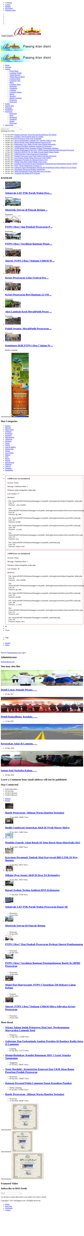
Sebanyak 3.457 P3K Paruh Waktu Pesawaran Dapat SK (36, 906)
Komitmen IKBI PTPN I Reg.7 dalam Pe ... (29, 345)
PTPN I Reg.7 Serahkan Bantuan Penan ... (28, 243)
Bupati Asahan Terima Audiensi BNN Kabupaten (32, 890)
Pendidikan (9, 110)
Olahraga (8, 431)
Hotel (11, 115)
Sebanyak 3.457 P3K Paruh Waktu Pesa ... (28, 193)
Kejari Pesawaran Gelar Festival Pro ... (27, 277)
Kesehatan (8, 433)
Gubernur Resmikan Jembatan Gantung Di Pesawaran (33, 146)
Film (6, 457)
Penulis (7, 643)
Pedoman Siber (10, 10)
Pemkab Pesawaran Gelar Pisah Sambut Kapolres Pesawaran (35, 156)
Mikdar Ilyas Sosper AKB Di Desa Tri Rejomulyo (32, 875)
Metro (12, 82)
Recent (7, 800)
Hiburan (8, 428)
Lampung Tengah (16, 73)
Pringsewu (13, 100)
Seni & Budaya (10, 447)
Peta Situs (8, 1206)
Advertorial (9, 125)
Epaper (12, 121)
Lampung (13, 90)
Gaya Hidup (9, 453)
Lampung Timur (15, 84)
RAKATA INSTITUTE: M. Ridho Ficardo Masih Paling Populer (36, 152)
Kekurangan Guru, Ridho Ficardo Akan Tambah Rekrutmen (35, 144)
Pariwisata (13, 113)
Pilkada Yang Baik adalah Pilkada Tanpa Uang (30, 162)
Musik (7, 459)
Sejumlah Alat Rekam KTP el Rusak (27, 173)
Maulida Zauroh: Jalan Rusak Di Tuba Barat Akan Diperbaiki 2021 (42, 842)
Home (7, 65)
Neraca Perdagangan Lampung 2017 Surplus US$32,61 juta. (35, 140)
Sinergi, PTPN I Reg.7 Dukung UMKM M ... (29, 260)
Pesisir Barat (14, 71)
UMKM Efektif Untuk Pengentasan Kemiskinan (31, 154)
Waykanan (13, 86)
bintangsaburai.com (14, 653)
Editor (7, 645)
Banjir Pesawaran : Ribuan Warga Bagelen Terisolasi (34, 812)
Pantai (7, 443)
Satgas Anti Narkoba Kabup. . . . (19, 770)
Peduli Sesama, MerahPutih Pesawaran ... (28, 328)
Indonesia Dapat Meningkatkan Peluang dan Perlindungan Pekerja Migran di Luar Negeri (46, 167)
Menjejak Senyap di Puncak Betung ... (26, 209)
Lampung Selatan (16, 92)
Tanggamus (13, 88)
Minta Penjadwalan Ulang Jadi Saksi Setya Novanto (33, 171)
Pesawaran (13, 102)
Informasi (9, 111)
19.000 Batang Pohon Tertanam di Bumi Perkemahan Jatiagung (36, 148)
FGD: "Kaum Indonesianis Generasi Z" (28, 166)
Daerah (8, 69)
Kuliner (7, 426)
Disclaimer (9, 8)
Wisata (7, 451)
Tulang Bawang (15, 75)
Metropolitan (9, 437)
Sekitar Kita (9, 449)
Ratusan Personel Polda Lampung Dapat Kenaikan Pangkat (38, 1083)
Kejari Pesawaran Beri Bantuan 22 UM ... (28, 294)
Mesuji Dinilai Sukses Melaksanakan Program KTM (32, 142)
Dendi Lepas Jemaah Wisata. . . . (19, 689)
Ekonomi (8, 441)
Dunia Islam (9, 430)
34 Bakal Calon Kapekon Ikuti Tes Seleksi (28, 137)
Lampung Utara (15, 81)
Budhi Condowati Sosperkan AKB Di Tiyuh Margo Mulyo (37, 827)
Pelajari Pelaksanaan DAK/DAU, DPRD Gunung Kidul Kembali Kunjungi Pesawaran (44, 150)
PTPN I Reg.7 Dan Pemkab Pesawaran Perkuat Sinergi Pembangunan (44, 944)
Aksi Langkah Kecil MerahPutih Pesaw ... (28, 311)
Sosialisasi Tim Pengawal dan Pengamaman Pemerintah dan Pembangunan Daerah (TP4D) (45, 164)
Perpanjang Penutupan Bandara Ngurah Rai (30, 169)
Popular (8, 799)
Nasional (8, 67)
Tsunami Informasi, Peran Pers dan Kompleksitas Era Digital (35, 135)
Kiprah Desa (9, 106)
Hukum (7, 455)
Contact (8, 4)
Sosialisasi (13, 119)
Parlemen (8, 108)
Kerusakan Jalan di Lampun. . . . (19, 743)
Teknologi (8, 439)
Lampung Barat (15, 79)
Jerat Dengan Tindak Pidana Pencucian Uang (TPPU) (32, 158)
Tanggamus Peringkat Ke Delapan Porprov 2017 (31, 160)
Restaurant (13, 117)
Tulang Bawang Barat (17, 77)
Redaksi (8, 6)
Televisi (8, 466)
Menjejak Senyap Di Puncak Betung (25, 925)
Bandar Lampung (16, 98)
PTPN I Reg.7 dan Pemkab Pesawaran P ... (28, 226)
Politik (7, 104)
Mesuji (12, 94)
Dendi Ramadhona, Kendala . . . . (19, 716)
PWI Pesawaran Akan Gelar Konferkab (27, 138)
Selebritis (8, 468)
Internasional (9, 462)
